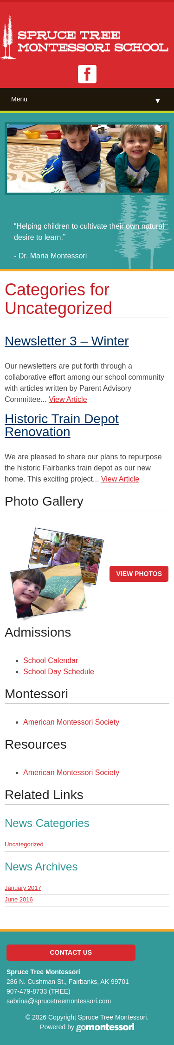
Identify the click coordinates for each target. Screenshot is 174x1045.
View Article (68, 399)
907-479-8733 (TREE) (38, 991)
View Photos (139, 573)
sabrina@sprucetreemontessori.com (58, 1001)
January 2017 (23, 887)
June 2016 (19, 899)
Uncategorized (24, 844)
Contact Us (71, 952)
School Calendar (50, 660)
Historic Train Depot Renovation (62, 425)
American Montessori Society (71, 722)
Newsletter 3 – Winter (67, 341)
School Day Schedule (58, 672)
